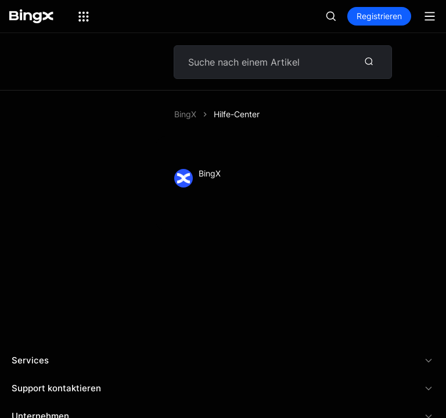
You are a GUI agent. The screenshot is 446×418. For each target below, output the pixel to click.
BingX (185, 114)
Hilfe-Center (237, 114)
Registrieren (379, 16)
